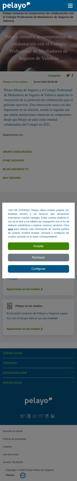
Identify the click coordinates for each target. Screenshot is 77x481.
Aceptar (38, 246)
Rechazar (38, 257)
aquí (10, 229)
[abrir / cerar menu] (71, 5)
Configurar (39, 268)
